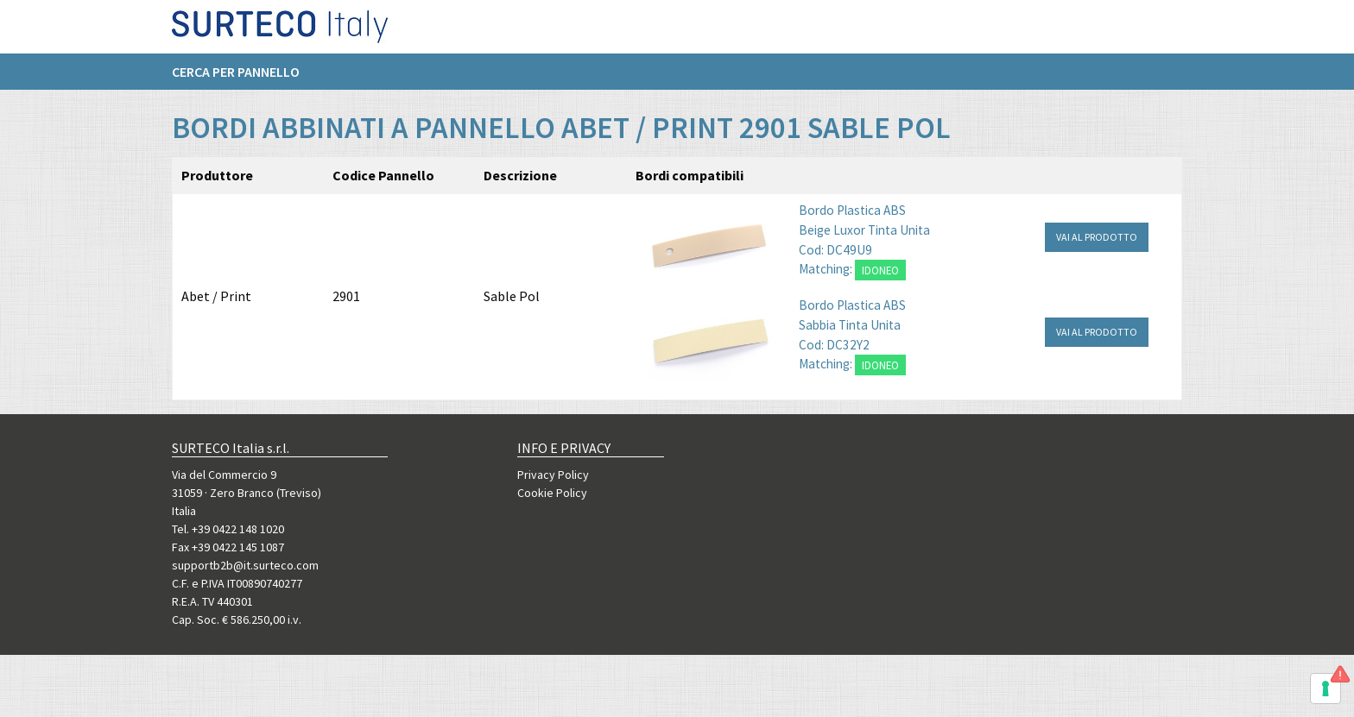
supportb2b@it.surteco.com (245, 565)
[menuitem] (244, 78)
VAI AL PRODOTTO (1096, 236)
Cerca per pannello (236, 78)
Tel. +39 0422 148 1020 (228, 529)
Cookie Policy (552, 492)
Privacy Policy (553, 474)
